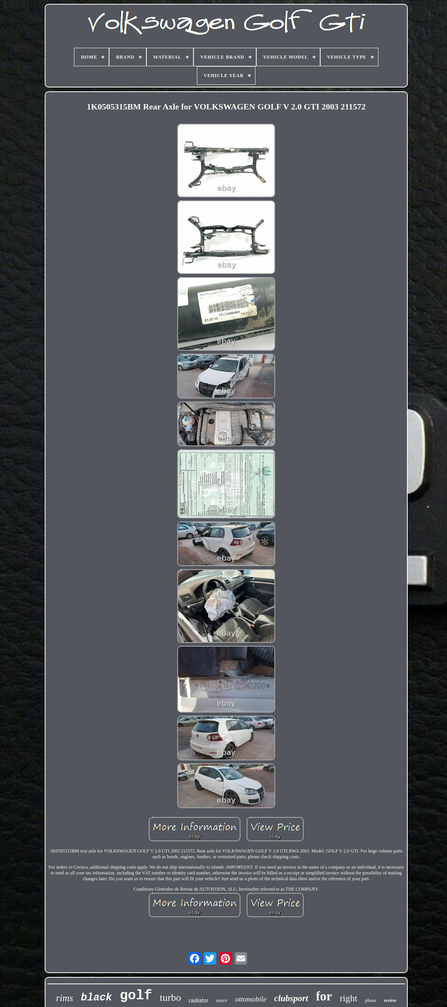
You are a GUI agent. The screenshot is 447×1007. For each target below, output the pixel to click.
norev (222, 1000)
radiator (198, 1000)
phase (370, 1000)
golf (136, 996)
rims (64, 998)
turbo (170, 997)
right (348, 998)
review (390, 1000)
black (96, 998)
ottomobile (250, 999)
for (324, 996)
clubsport (291, 998)
